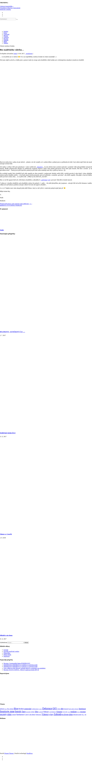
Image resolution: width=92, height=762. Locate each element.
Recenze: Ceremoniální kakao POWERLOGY (17, 663)
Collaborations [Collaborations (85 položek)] (35, 709)
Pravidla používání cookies (11, 651)
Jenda (15, 53)
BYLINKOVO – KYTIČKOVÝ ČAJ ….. (12, 332)
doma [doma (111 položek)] (58, 709)
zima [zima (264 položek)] (71, 714)
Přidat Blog (7, 653)
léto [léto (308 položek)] (36, 711)
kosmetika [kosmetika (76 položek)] (28, 712)
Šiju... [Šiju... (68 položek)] (83, 714)
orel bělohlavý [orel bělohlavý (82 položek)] (52, 712)
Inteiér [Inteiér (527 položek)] (18, 711)
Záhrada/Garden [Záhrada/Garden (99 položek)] (77, 714)
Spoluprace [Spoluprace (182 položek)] (20, 714)
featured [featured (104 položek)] (66, 709)
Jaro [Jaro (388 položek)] (24, 711)
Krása (5, 33)
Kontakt (6, 650)
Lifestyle (6, 37)
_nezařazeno (29, 53)
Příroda (6, 36)
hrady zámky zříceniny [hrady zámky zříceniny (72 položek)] (73, 709)
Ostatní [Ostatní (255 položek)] (59, 711)
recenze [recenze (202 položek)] (83, 712)
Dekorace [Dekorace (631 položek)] (47, 708)
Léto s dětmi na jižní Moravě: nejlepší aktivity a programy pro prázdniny (25, 668)
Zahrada (6, 40)
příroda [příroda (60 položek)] (78, 711)
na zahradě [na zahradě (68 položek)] (41, 712)
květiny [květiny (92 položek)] (33, 712)
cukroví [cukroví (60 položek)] (40, 708)
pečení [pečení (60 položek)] (69, 711)
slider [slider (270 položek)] (9, 714)
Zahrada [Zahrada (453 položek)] (58, 714)
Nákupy (6, 43)
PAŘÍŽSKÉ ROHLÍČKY (8, 433)
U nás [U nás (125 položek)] (26, 714)
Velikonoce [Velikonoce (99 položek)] (38, 714)
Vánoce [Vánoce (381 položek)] (45, 714)
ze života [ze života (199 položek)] (65, 714)
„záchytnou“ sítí (45, 180)
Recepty (6, 38)
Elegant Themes (9, 753)
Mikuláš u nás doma (6, 635)
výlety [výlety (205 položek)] (51, 714)
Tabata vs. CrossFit (6, 534)
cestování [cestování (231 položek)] (27, 709)
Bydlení (6, 31)
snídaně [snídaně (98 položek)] (14, 714)
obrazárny (40, 167)
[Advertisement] (46, 76)
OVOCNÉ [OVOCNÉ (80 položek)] (64, 712)
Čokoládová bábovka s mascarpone (10, 8)
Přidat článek (7, 654)
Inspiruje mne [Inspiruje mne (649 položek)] (7, 711)
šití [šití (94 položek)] (85, 714)
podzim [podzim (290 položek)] (74, 711)
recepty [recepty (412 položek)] (3, 714)
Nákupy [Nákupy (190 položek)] (46, 712)
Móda (5, 41)
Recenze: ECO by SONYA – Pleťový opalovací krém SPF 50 (21, 670)
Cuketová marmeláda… (7, 6)
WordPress (29, 753)
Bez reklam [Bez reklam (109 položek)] (10, 709)
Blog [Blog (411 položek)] (16, 708)
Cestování (6, 34)
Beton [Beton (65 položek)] (5, 708)
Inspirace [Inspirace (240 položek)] (82, 709)
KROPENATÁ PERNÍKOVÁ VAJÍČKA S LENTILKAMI (20, 665)
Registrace (7, 656)
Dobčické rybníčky (5, 9)
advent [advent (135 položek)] (2, 709)
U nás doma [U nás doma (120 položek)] (31, 714)
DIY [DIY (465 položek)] (55, 708)
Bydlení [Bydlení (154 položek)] (21, 709)
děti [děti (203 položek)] (62, 709)
